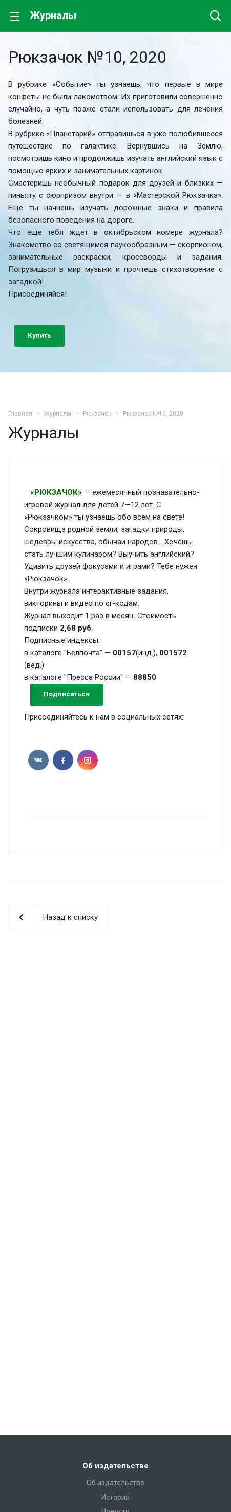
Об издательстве (115, 1465)
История (115, 1497)
